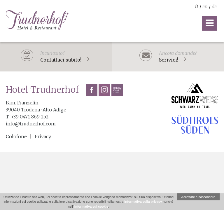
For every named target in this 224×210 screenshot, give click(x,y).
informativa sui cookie (91, 206)
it (196, 6)
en (205, 6)
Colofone (16, 136)
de (214, 6)
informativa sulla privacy (143, 201)
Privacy (43, 136)
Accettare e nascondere (198, 197)
